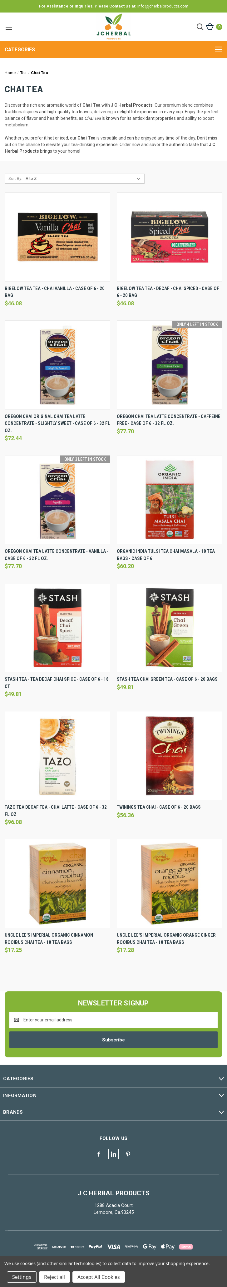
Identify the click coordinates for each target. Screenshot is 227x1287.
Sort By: (15, 178)
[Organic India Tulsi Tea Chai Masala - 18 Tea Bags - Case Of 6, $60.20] (169, 499)
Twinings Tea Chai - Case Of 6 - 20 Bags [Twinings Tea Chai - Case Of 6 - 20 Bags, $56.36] (159, 807)
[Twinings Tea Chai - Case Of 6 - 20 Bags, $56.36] (169, 755)
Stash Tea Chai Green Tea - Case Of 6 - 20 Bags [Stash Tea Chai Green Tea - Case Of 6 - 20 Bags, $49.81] (167, 679)
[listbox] (84, 178)
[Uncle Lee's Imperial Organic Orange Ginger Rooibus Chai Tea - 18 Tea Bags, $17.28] (169, 883)
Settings (21, 1277)
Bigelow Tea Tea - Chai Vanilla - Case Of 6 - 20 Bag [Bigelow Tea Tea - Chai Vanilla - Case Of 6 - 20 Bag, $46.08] (55, 292)
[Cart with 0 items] (213, 26)
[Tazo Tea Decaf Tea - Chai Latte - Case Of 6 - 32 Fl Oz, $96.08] (57, 755)
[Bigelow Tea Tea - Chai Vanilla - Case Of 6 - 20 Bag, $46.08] (57, 237)
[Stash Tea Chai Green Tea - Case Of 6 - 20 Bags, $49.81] (169, 627)
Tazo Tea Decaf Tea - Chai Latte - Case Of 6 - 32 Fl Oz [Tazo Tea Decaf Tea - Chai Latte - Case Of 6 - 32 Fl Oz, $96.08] (56, 810)
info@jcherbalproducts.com (162, 6)
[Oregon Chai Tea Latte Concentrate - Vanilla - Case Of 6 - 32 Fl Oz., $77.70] (57, 499)
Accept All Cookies (98, 1277)
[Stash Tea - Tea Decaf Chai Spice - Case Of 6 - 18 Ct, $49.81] (57, 627)
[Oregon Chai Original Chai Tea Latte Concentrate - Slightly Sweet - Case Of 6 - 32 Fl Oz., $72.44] (57, 365)
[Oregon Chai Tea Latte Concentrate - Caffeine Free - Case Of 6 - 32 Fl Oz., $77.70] (169, 365)
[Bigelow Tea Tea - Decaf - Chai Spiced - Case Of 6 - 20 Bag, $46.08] (169, 237)
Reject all (54, 1277)
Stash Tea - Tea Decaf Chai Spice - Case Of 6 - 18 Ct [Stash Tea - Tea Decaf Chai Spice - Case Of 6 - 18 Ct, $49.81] (57, 682)
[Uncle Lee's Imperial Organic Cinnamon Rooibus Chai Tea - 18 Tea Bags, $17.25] (57, 883)
